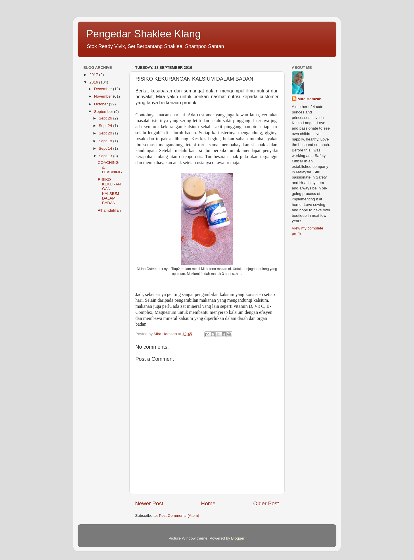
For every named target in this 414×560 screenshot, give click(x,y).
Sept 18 (106, 141)
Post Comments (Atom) (179, 515)
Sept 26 (106, 118)
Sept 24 (106, 126)
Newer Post (149, 503)
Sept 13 (106, 156)
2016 (94, 82)
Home (208, 503)
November (103, 96)
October (101, 104)
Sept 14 (106, 148)
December (103, 89)
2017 (94, 75)
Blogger (237, 538)
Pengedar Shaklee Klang (143, 34)
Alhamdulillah (109, 210)
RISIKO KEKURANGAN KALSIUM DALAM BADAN (109, 191)
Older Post (266, 503)
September (104, 111)
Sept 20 (106, 133)
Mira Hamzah (309, 99)
